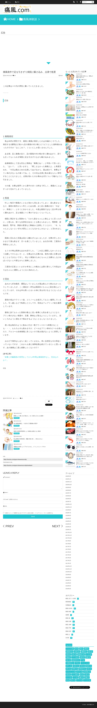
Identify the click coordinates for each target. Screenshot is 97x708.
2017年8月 (68, 543)
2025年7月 (68, 493)
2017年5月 (68, 552)
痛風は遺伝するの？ (81, 399)
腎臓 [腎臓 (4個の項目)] (68, 657)
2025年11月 (69, 481)
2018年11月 (69, 507)
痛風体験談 (16, 417)
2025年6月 (68, 496)
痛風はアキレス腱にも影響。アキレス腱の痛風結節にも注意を (84, 215)
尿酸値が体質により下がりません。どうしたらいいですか (30, 446)
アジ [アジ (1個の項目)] (75, 677)
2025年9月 (68, 487)
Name (5, 492)
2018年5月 (68, 518)
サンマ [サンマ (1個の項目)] (69, 677)
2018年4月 (68, 521)
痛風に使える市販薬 (81, 115)
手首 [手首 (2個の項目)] (77, 663)
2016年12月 (69, 566)
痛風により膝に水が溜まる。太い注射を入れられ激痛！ (29, 416)
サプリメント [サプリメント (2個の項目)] (70, 671)
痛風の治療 (70, 621)
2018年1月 (68, 529)
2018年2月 (68, 526)
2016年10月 (69, 571)
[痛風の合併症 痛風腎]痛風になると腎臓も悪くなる (84, 360)
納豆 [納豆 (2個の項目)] (68, 668)
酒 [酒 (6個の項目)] (76, 648)
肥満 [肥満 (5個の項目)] (68, 654)
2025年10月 (69, 484)
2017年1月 (68, 563)
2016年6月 (68, 583)
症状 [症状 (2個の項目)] (68, 674)
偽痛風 (69, 615)
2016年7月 (68, 580)
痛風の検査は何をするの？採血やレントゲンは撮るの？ (84, 368)
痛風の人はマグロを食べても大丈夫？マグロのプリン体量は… (84, 431)
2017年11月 (69, 535)
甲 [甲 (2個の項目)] (82, 660)
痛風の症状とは (80, 138)
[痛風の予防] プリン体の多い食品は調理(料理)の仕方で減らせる (84, 455)
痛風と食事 (70, 625)
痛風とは (69, 634)
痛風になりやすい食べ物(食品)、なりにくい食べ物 (84, 92)
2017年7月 (68, 546)
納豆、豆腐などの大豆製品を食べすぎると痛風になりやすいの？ (84, 131)
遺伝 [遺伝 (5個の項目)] (90, 651)
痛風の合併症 (71, 608)
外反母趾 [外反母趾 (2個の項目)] (87, 671)
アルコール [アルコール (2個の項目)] (85, 663)
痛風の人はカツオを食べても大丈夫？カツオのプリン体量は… (84, 463)
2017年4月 (68, 555)
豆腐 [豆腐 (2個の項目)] (82, 666)
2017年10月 (69, 538)
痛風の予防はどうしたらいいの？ (84, 169)
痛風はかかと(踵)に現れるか (83, 99)
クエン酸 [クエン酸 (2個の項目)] (75, 674)
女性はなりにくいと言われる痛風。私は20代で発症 (84, 329)
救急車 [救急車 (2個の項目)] (88, 666)
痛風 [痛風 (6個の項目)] (86, 648)
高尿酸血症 (70, 605)
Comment (7, 477)
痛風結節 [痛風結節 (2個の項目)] (82, 668)
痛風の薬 (70, 618)
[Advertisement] (48, 49)
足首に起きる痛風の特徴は (83, 84)
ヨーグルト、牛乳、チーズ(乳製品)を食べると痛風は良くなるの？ (85, 161)
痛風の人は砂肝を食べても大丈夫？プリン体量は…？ (84, 337)
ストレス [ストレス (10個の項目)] (69, 648)
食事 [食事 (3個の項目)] (82, 657)
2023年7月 (68, 501)
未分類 (69, 638)
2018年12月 (69, 504)
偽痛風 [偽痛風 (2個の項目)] (74, 668)
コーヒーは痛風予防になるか (83, 153)
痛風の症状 (70, 631)
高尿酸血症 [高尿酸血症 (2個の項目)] (70, 663)
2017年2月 (68, 560)
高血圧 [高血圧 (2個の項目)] (75, 666)
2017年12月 (69, 532)
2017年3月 (68, 557)
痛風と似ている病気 (72, 599)
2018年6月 (68, 515)
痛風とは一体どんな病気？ (83, 344)
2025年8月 (68, 490)
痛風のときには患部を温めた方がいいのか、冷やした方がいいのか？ (84, 224)
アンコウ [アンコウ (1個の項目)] (87, 680)
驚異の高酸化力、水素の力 (83, 191)
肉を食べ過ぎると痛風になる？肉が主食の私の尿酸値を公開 (84, 407)
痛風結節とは (79, 249)
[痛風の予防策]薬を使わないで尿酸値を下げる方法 (84, 321)
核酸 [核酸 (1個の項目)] (81, 677)
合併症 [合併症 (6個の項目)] (76, 651)
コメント (16, 398)
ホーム (9, 2)
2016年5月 (68, 586)
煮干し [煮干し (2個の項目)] (68, 666)
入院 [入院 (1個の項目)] (87, 674)
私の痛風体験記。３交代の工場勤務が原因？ (26, 423)
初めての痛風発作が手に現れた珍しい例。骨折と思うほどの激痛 (84, 289)
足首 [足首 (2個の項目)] (89, 668)
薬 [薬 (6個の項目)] (81, 648)
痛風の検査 (70, 612)
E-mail (6, 499)
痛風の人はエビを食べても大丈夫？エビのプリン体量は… (84, 439)
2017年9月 (68, 541)
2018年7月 (68, 512)
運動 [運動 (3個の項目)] (88, 657)
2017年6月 (68, 549)
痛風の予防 (70, 628)
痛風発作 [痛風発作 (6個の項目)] (69, 651)
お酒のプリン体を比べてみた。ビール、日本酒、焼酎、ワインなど (84, 423)
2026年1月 (68, 479)
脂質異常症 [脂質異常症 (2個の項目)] (76, 660)
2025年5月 (68, 498)
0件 (15, 75)
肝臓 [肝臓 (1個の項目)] (87, 677)
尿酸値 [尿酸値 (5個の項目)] (83, 651)
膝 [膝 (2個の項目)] (81, 674)
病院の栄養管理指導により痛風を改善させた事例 (27, 431)
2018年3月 (68, 524)
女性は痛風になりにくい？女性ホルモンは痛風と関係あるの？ (84, 305)
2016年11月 (69, 569)
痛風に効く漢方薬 (80, 184)
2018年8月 (68, 510)
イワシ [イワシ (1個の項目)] (79, 680)
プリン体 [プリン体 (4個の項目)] (75, 657)
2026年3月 (68, 476)
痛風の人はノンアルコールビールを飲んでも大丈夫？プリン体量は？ (84, 233)
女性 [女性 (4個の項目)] (74, 654)
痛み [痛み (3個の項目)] (68, 660)
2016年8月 (68, 577)
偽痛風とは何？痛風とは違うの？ (84, 146)
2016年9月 (68, 574)
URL (6, 506)
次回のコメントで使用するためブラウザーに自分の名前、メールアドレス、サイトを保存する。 (29, 513)
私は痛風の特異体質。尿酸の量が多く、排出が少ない (28, 439)
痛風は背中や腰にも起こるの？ (84, 312)
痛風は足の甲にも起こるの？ (83, 384)
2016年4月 (68, 588)
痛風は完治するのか (81, 206)
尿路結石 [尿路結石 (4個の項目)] (81, 654)
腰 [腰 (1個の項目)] (67, 680)
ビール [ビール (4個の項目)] (88, 654)
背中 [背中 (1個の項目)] (73, 680)
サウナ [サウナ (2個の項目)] (79, 671)
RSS (18, 2)
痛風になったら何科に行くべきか (84, 199)
